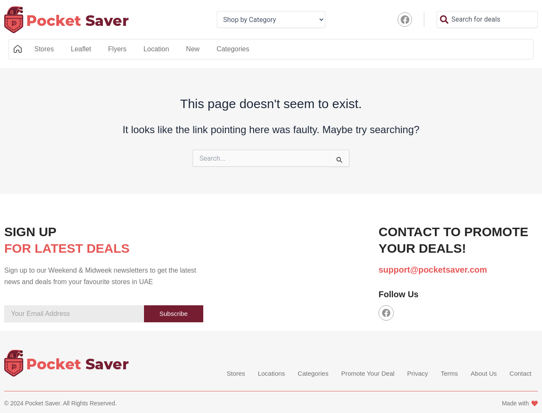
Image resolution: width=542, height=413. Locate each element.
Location (156, 49)
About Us (484, 373)
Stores (44, 49)
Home (17, 49)
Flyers (117, 49)
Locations (271, 373)
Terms (449, 373)
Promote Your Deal (368, 373)
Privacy (417, 373)
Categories (232, 49)
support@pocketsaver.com (433, 269)
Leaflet (81, 49)
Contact (520, 373)
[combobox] (487, 19)
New (192, 49)
